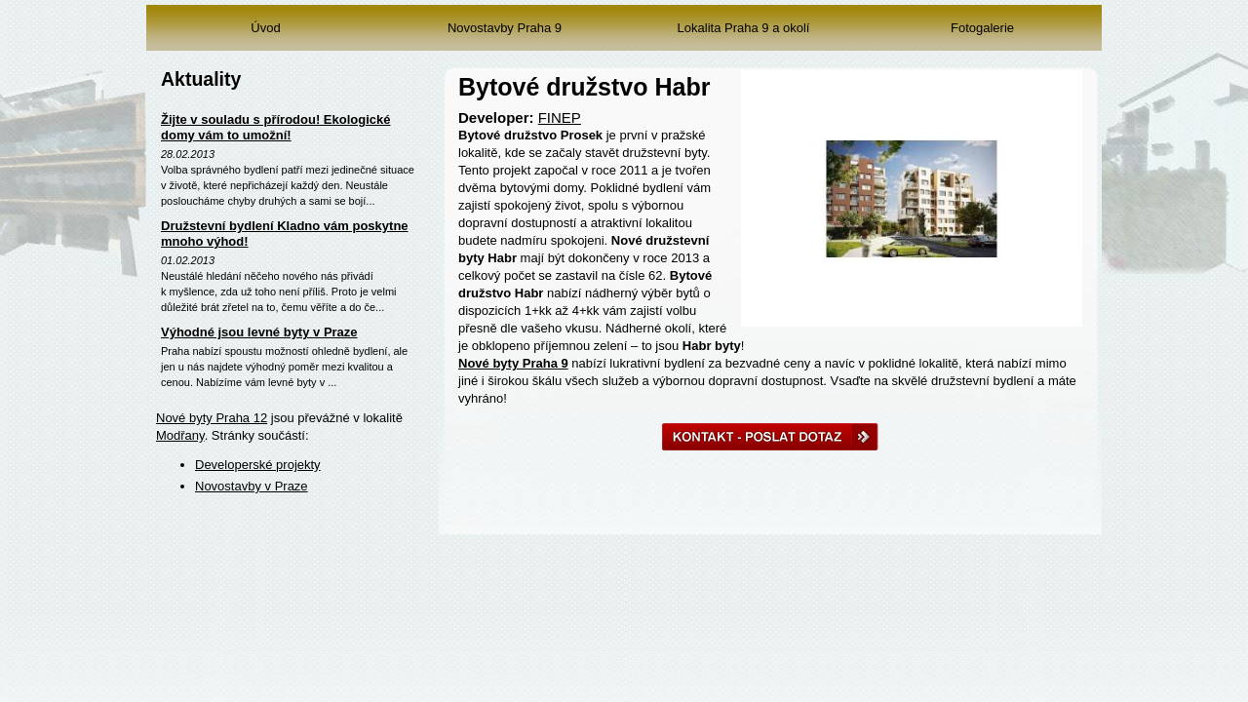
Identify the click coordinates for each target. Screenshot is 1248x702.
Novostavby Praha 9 (505, 27)
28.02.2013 (187, 154)
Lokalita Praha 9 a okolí (744, 27)
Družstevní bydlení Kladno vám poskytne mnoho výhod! (285, 233)
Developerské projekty (258, 464)
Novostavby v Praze (251, 486)
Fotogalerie (982, 27)
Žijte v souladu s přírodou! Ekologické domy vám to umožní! (275, 127)
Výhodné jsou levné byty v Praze (259, 332)
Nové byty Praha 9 (513, 363)
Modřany (180, 435)
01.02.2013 (187, 260)
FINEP (559, 117)
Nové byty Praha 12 (211, 417)
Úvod (265, 27)
